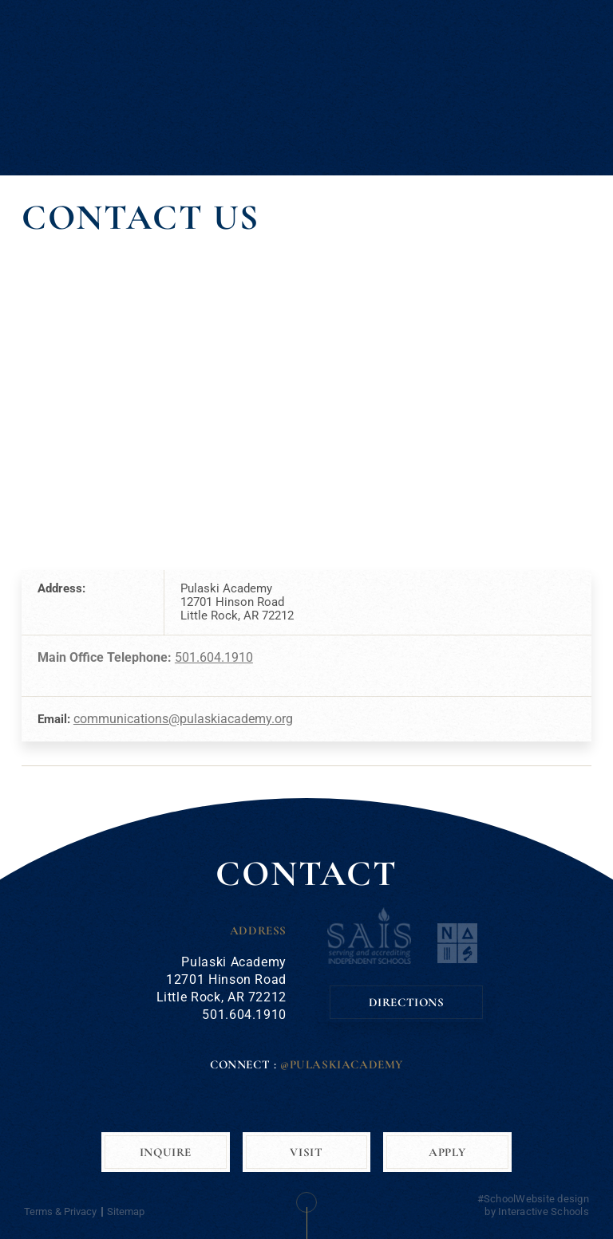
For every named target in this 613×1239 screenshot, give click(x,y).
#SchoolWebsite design (533, 1199)
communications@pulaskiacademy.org (183, 718)
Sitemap (125, 1211)
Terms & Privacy (60, 1211)
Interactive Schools (543, 1211)
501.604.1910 (214, 657)
